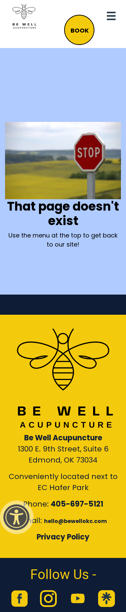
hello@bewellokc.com (75, 521)
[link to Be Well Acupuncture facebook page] (19, 598)
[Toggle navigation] (111, 16)
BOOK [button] (80, 30)
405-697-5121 (77, 504)
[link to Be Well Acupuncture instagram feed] (48, 598)
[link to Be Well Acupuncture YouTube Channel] (77, 598)
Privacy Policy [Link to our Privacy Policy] (63, 537)
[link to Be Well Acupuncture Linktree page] (106, 598)
